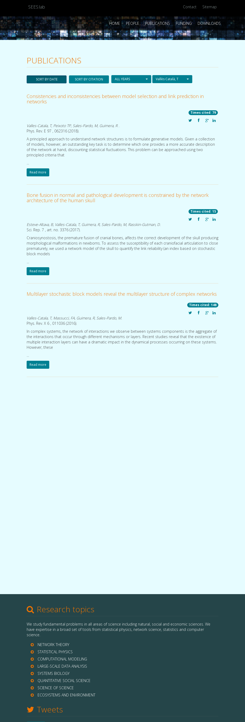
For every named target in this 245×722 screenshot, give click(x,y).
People (132, 23)
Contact (190, 6)
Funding (184, 23)
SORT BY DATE (47, 79)
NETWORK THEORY (53, 644)
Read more (38, 172)
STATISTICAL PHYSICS (55, 651)
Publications (157, 23)
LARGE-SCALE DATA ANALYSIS (62, 666)
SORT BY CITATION (89, 79)
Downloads (209, 23)
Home (114, 23)
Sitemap (209, 6)
